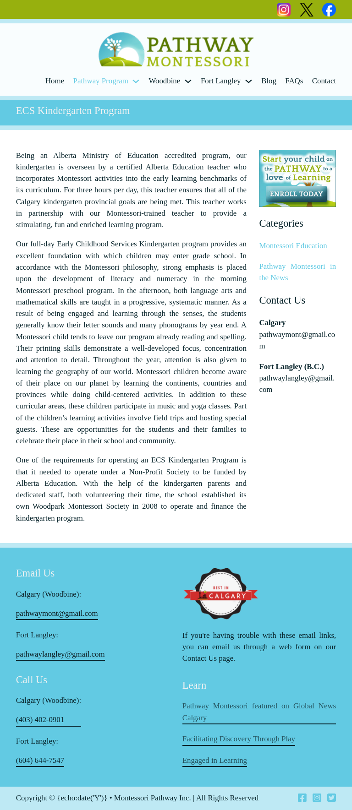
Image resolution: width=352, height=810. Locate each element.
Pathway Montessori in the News (297, 272)
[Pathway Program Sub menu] (136, 81)
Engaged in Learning (214, 760)
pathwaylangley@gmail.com (60, 654)
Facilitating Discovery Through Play (238, 738)
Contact (324, 80)
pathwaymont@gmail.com (57, 613)
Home (54, 80)
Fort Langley (221, 80)
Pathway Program (100, 80)
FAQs (294, 80)
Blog (268, 80)
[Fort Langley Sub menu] (249, 81)
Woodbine (164, 80)
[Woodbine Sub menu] (188, 81)
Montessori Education (293, 245)
